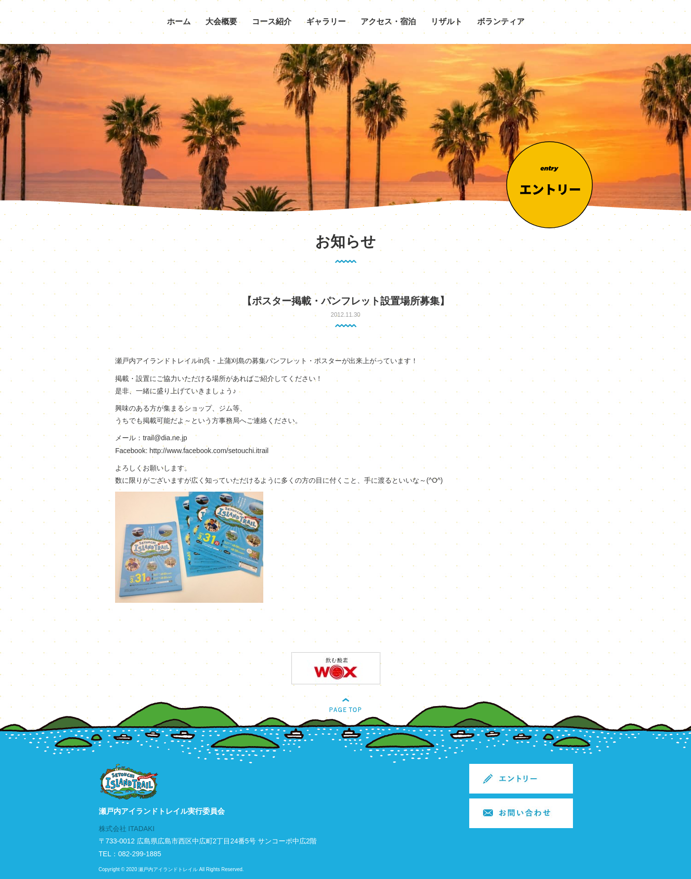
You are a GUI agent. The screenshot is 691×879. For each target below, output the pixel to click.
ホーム (179, 21)
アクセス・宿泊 (388, 21)
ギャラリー (326, 21)
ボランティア (501, 21)
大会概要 (221, 21)
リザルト (446, 21)
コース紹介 (271, 21)
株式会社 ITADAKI (127, 829)
